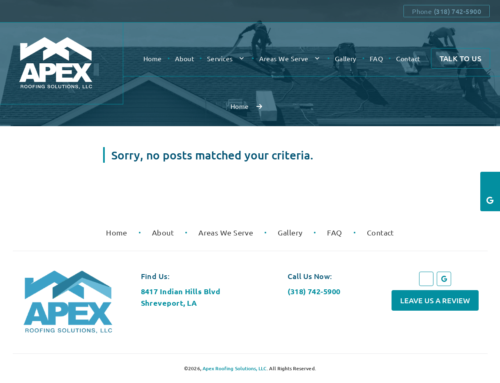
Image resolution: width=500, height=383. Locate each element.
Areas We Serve (284, 58)
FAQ (376, 58)
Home (152, 58)
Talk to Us (461, 58)
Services (220, 58)
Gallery (346, 58)
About (184, 58)
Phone (446, 11)
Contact (408, 58)
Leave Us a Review (435, 300)
